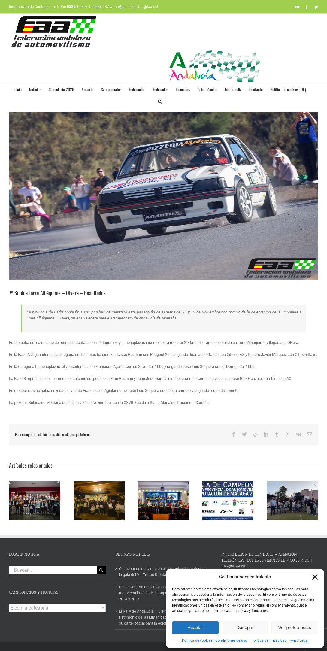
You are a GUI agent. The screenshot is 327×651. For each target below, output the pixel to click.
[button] (315, 577)
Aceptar (195, 627)
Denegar (245, 627)
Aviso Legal (299, 640)
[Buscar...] (53, 556)
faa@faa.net (148, 7)
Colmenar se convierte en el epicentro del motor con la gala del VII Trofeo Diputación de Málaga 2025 (163, 558)
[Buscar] (101, 556)
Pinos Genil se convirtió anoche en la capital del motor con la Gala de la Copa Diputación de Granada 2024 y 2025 (163, 579)
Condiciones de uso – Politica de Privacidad (251, 640)
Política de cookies (197, 640)
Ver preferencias (294, 627)
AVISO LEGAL (117, 640)
